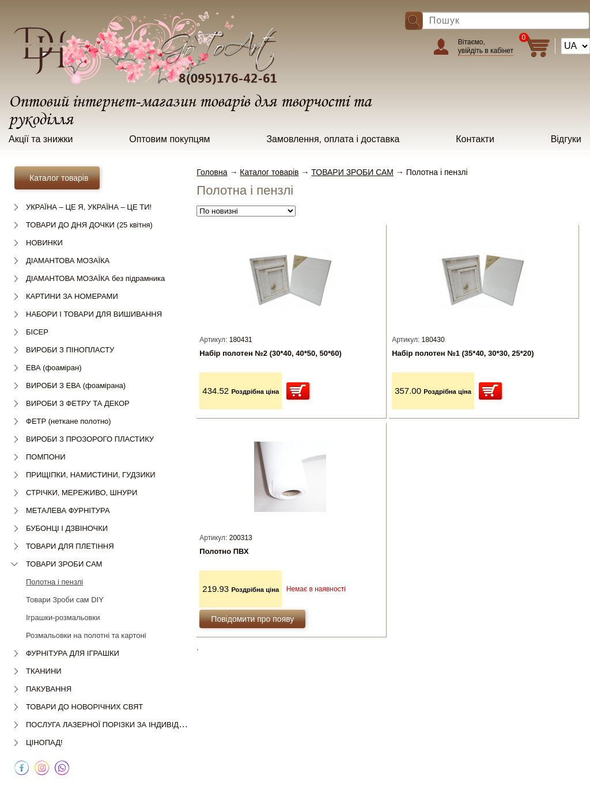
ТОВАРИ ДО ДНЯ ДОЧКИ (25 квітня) (89, 225)
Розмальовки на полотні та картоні (86, 635)
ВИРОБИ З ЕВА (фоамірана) (76, 385)
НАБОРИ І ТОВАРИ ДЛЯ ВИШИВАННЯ (94, 314)
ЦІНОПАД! (44, 742)
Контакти (475, 139)
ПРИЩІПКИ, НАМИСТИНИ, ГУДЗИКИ (91, 474)
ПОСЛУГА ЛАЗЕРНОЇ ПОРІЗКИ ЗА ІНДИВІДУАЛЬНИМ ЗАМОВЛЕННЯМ (151, 724)
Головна (211, 172)
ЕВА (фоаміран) (53, 367)
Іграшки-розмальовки (63, 617)
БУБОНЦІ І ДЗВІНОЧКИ (67, 528)
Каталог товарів (269, 172)
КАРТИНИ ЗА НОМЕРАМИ (72, 296)
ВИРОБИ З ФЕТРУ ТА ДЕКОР (78, 403)
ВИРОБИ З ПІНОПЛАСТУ (70, 349)
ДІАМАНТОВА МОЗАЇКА (67, 260)
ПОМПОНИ (45, 457)
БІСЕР (37, 332)
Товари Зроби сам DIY (65, 599)
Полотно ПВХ (223, 551)
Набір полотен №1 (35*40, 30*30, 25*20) (463, 353)
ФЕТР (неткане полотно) (68, 421)
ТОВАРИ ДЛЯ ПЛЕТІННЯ (70, 546)
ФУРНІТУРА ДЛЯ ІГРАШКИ (72, 653)
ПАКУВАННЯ (48, 689)
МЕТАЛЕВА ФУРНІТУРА (68, 510)
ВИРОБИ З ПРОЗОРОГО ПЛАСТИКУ (90, 439)
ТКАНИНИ (44, 671)
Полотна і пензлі (54, 582)
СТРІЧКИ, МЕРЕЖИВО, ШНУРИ (81, 492)
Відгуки (566, 139)
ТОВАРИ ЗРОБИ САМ (64, 564)
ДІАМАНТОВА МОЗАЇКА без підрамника (95, 278)
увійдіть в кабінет (485, 51)
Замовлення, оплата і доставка (332, 139)
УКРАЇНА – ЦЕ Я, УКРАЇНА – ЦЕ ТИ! (89, 207)
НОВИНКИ (44, 242)
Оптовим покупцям (169, 139)
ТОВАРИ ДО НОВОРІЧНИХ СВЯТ (84, 706)
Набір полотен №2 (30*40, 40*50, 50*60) (270, 353)
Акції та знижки (41, 139)
